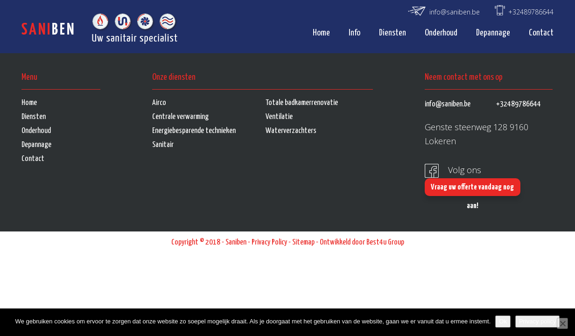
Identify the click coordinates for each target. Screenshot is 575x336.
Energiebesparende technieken (194, 131)
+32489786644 (531, 11)
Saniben (235, 242)
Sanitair (163, 145)
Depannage (493, 32)
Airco (159, 103)
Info (354, 32)
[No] (562, 323)
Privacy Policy (269, 242)
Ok (503, 321)
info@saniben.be (454, 11)
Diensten (392, 32)
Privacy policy (537, 321)
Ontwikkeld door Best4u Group (362, 242)
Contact (541, 32)
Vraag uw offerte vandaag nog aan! (472, 189)
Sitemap (303, 242)
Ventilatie (279, 117)
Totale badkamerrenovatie (302, 103)
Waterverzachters (291, 131)
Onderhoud (441, 32)
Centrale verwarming (180, 117)
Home (321, 32)
